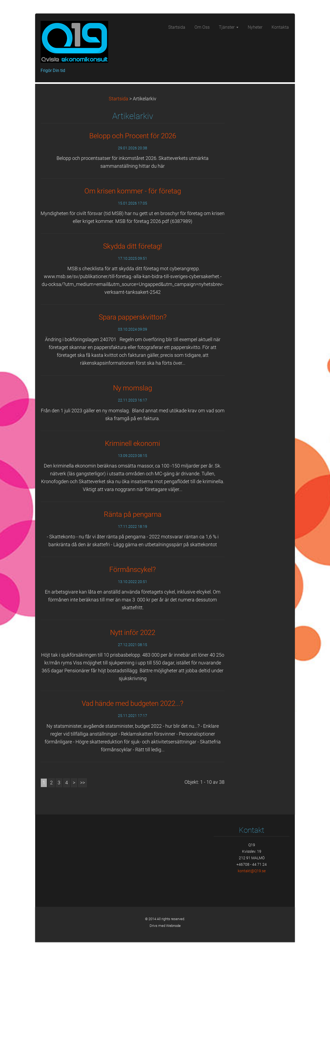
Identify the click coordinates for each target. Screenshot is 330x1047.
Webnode (173, 1031)
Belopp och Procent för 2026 (132, 241)
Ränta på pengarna (132, 619)
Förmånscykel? (132, 674)
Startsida (118, 203)
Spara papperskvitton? (133, 422)
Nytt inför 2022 (132, 737)
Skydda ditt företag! (132, 351)
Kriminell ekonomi (132, 548)
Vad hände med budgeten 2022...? (132, 808)
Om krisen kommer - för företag (132, 296)
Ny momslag (132, 493)
